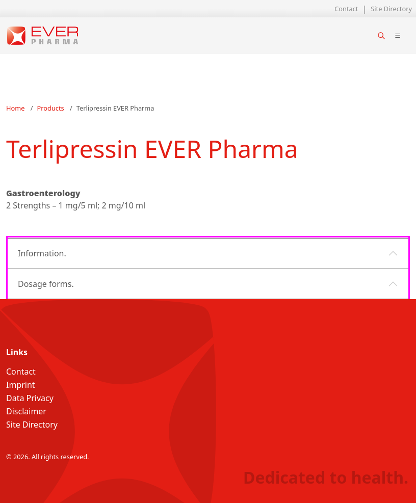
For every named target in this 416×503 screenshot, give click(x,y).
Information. (42, 253)
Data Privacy (30, 398)
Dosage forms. (46, 283)
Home (15, 108)
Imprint (20, 384)
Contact (346, 8)
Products (50, 108)
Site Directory (391, 8)
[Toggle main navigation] (397, 35)
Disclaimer (26, 411)
